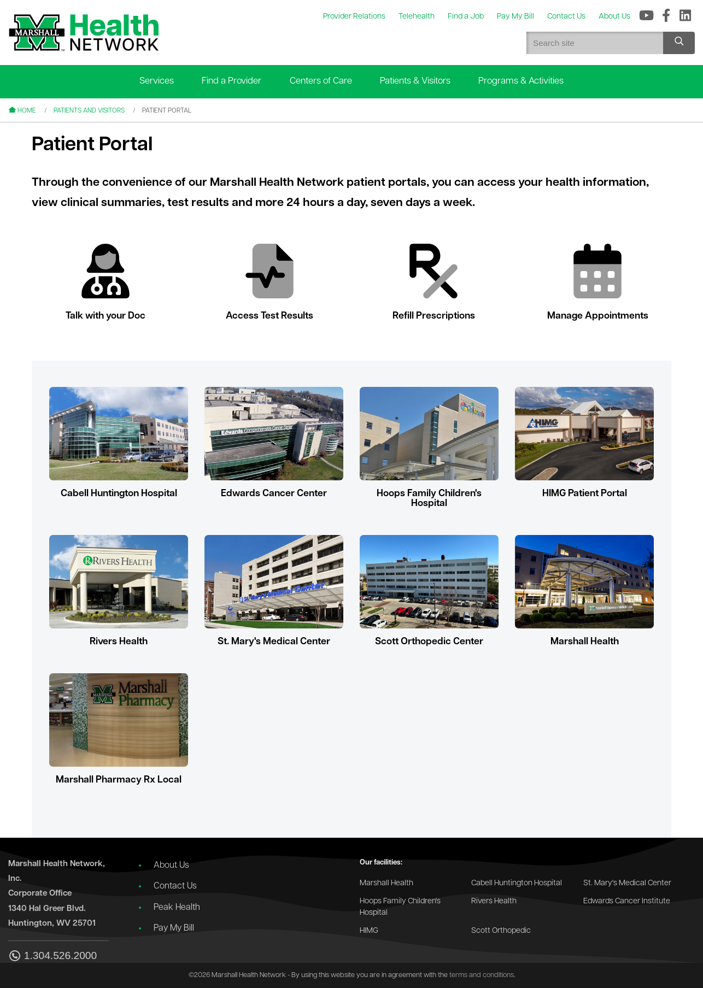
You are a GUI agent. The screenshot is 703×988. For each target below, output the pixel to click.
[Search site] (679, 43)
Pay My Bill (174, 928)
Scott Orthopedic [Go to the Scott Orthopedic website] (501, 931)
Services (156, 81)
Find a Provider (231, 81)
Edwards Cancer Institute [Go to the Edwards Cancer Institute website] (626, 901)
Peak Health (177, 907)
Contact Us (175, 886)
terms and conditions (481, 975)
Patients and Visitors (89, 111)
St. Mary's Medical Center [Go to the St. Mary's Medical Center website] (627, 883)
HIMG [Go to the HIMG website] (369, 931)
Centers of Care (321, 81)
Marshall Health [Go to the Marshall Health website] (386, 883)
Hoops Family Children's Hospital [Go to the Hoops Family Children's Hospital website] (400, 907)
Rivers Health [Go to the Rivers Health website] (494, 901)
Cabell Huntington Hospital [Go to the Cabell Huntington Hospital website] (516, 883)
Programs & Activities (521, 81)
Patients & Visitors (415, 81)
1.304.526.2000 (52, 956)
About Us (171, 865)
